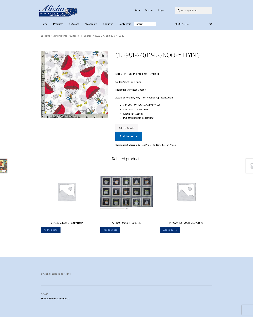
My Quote (74, 23)
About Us (108, 23)
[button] (103, 55)
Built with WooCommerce (55, 298)
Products (58, 23)
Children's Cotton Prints (139, 144)
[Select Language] (145, 24)
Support (162, 10)
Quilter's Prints (60, 35)
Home (44, 23)
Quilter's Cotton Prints (80, 35)
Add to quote (128, 136)
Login (137, 10)
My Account (91, 23)
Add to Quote (126, 128)
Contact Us (125, 23)
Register (149, 10)
